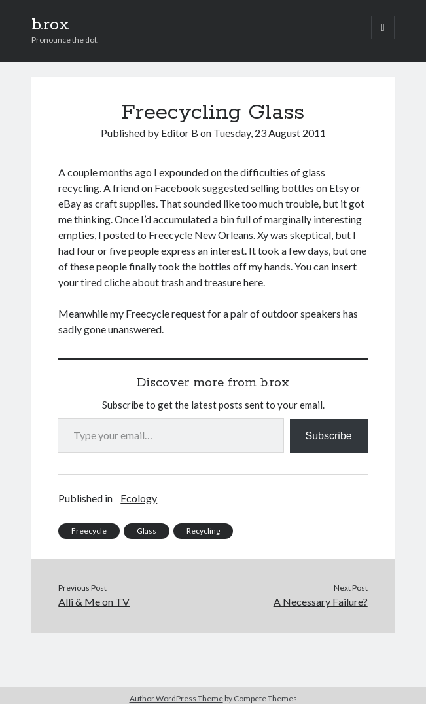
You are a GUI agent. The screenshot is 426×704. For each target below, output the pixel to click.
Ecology (138, 498)
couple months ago (109, 172)
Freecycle (89, 531)
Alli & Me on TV (94, 601)
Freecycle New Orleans (201, 235)
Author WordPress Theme (176, 698)
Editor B (179, 132)
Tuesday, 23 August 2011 (269, 132)
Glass (146, 531)
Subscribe (329, 435)
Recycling (203, 531)
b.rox (50, 24)
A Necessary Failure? (321, 601)
